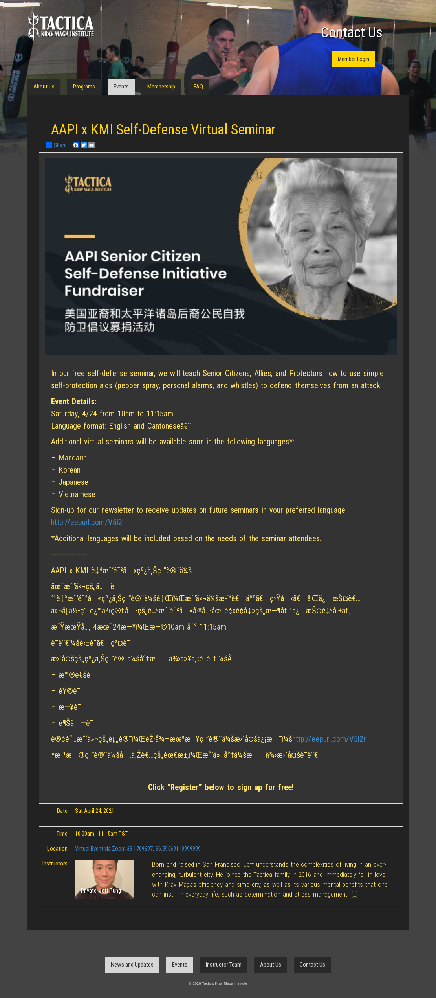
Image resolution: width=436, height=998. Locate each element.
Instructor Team (224, 964)
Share (56, 145)
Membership (161, 86)
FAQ (198, 86)
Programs (84, 86)
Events (121, 86)
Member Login (353, 59)
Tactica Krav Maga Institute (60, 26)
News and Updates (132, 964)
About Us (44, 86)
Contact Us (352, 32)
